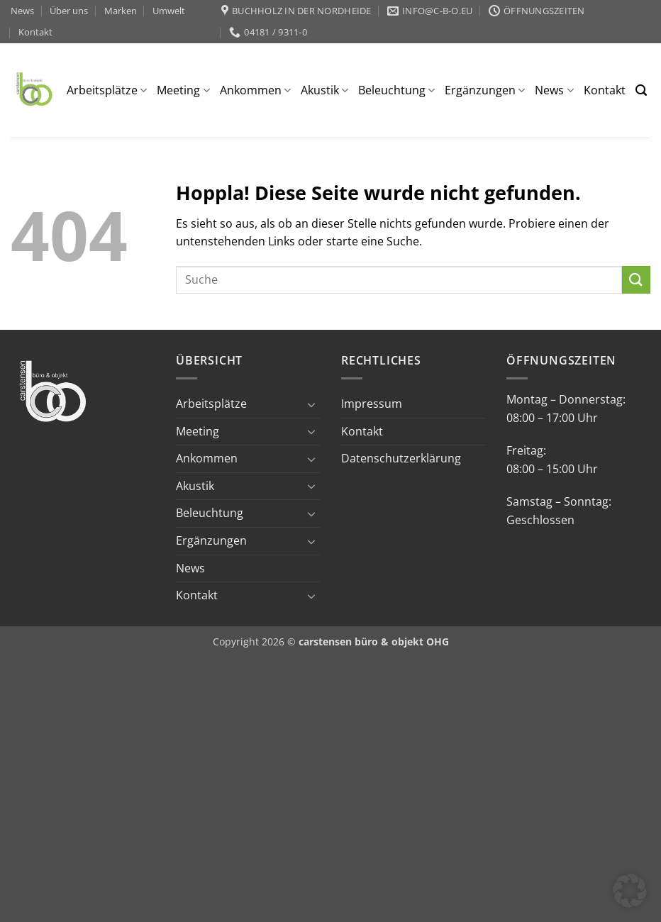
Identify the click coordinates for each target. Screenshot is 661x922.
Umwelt (168, 10)
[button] (641, 90)
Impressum (371, 403)
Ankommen (255, 90)
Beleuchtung (396, 90)
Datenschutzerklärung (401, 458)
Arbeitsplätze (107, 90)
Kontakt (35, 32)
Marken (120, 10)
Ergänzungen (485, 90)
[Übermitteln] (636, 280)
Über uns (69, 10)
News (22, 10)
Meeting (183, 90)
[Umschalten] (311, 404)
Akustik (324, 90)
